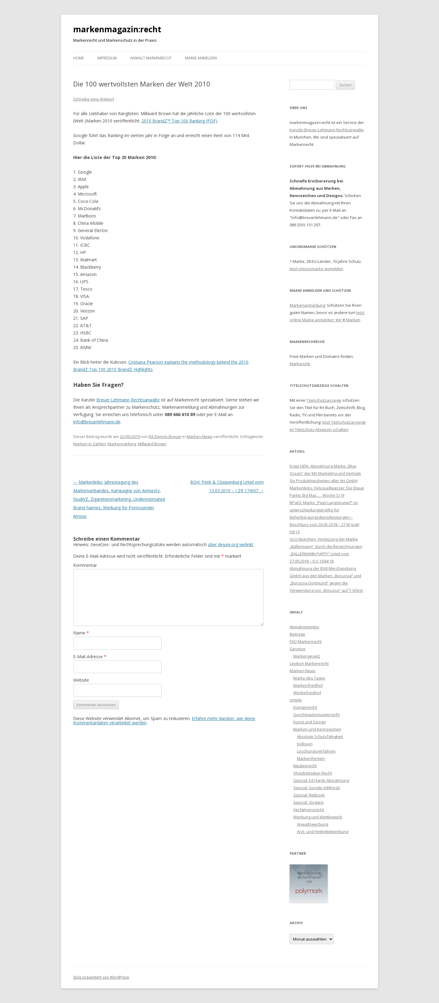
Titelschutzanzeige (324, 400)
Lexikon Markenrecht (309, 663)
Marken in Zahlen (89, 444)
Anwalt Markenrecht (151, 58)
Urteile (296, 700)
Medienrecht (305, 765)
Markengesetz (306, 656)
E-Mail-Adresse (89, 656)
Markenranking (122, 444)
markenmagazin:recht (117, 29)
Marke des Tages (309, 678)
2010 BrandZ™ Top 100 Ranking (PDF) (179, 121)
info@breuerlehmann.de (96, 422)
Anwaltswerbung (312, 824)
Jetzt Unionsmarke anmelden (316, 268)
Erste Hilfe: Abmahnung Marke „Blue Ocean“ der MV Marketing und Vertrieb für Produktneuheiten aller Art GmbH (325, 473)
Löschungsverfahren (316, 751)
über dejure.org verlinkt (230, 544)
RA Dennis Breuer (165, 436)
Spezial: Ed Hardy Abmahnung (321, 780)
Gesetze (297, 649)
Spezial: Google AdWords (316, 787)
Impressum (107, 58)
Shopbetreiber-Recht (312, 773)
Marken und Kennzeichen (317, 729)
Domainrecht (305, 707)
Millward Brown (152, 444)
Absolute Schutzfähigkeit (320, 736)
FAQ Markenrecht (306, 641)
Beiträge (297, 634)
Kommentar (85, 565)
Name (81, 633)
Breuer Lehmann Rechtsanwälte (128, 400)
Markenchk (300, 363)
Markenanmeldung (307, 305)
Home (78, 58)
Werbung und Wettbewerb (317, 817)
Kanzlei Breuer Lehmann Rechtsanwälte (327, 129)
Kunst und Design (309, 722)
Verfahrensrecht (308, 809)
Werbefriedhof (307, 692)
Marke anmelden (201, 58)
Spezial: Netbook (309, 795)
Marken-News (199, 436)
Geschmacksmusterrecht (316, 714)
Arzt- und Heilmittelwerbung (322, 831)
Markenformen (311, 758)
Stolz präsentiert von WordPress (101, 977)
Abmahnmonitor (304, 627)
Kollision (304, 744)
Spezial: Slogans (308, 802)
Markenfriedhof (308, 685)
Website (81, 680)
